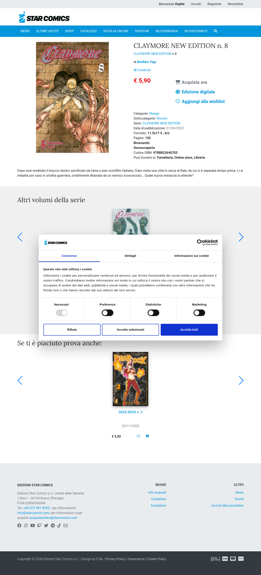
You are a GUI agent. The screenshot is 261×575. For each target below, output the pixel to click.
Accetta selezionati (130, 329)
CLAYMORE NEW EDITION (153, 54)
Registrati (214, 4)
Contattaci (158, 499)
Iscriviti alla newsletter (227, 505)
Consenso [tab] (69, 256)
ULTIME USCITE (47, 31)
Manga (154, 113)
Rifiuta (72, 329)
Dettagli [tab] (130, 256)
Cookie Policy (156, 559)
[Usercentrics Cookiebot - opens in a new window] (200, 242)
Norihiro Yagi (146, 62)
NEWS (25, 31)
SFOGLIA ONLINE (115, 31)
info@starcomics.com (33, 513)
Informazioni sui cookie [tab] (192, 256)
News (240, 492)
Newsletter (235, 4)
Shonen (162, 118)
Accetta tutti (189, 329)
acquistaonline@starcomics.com (53, 518)
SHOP (69, 31)
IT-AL (99, 559)
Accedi (196, 4)
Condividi (142, 70)
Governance (136, 559)
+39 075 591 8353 (36, 508)
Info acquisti (157, 492)
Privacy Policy (115, 559)
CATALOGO (88, 31)
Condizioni (158, 505)
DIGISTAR (142, 31)
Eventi (239, 499)
